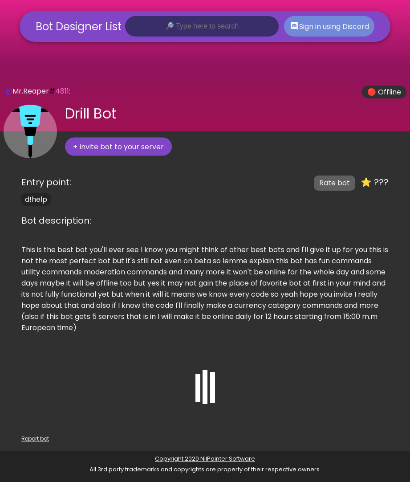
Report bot (35, 438)
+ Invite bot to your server (118, 147)
